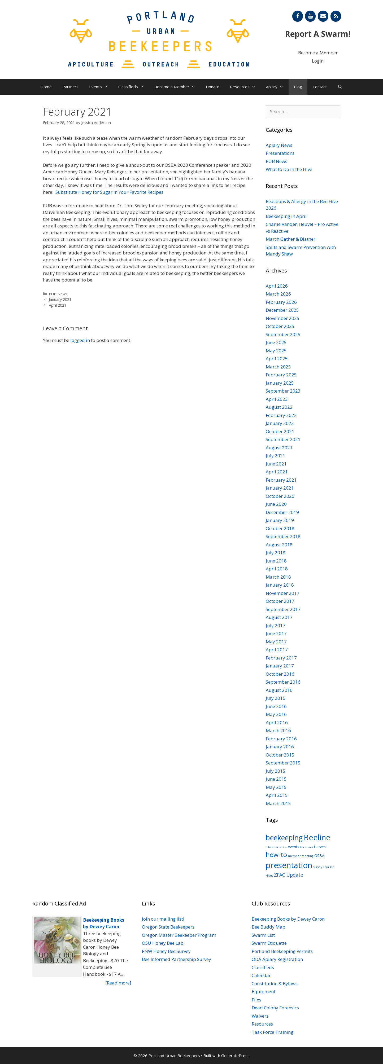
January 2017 (280, 666)
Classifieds (133, 87)
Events (101, 87)
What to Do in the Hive (289, 169)
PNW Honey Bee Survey (166, 951)
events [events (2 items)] (293, 846)
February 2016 (281, 739)
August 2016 (279, 690)
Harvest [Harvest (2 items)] (320, 846)
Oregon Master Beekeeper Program (179, 935)
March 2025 (278, 367)
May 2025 (276, 351)
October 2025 (280, 326)
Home (46, 86)
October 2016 (280, 674)
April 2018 (277, 569)
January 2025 (280, 383)
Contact (320, 86)
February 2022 (281, 415)
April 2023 (277, 399)
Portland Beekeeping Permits (282, 951)
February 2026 (281, 302)
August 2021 (279, 448)
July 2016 (275, 698)
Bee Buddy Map (268, 927)
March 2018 (278, 577)
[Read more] (118, 983)
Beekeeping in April (286, 216)
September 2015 (283, 763)
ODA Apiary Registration (277, 959)
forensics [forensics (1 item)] (306, 847)
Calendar (261, 975)
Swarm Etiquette (269, 943)
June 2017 (276, 633)
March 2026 (278, 294)
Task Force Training (272, 1032)
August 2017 (279, 617)
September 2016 (283, 682)
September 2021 (283, 439)
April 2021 (57, 305)
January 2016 (280, 747)
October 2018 (280, 528)
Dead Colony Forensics (275, 1008)
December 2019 (282, 512)
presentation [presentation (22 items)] (289, 865)
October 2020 (280, 496)
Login (318, 61)
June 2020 (276, 504)
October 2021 (280, 431)
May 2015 (276, 787)
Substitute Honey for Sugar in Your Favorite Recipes (109, 192)
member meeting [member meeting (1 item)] (300, 856)
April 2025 (277, 358)
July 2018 (275, 552)
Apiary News (279, 145)
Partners (70, 86)
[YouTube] (310, 16)
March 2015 (278, 803)
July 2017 (275, 625)
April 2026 (277, 286)
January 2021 (60, 299)
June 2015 (276, 779)
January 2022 (280, 423)
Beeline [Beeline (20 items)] (317, 837)
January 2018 (280, 585)
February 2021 (281, 480)
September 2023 (283, 391)
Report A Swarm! (318, 33)
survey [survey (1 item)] (317, 867)
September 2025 (283, 334)
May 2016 (276, 714)
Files (256, 1000)
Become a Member (318, 53)
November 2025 (282, 318)
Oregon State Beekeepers (168, 927)
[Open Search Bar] (340, 87)
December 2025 (282, 310)
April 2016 (277, 722)
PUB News (58, 293)
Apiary (277, 87)
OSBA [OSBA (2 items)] (319, 855)
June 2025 (276, 342)
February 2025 (281, 375)
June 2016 (276, 706)
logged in (80, 340)
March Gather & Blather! (291, 239)
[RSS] (335, 16)
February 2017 (281, 658)
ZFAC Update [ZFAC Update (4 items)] (288, 875)
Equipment (263, 991)
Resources (245, 87)
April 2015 (277, 795)
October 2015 (280, 755)
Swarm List (263, 935)
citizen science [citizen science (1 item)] (276, 847)
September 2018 (283, 536)
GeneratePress (235, 1055)
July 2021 (275, 455)
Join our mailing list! (163, 919)
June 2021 (276, 464)
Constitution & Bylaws (275, 984)
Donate (212, 86)
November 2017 (282, 593)
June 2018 (276, 561)
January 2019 (280, 520)
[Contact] (323, 16)
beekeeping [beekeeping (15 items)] (284, 837)
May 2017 (276, 642)
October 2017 (280, 601)
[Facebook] (297, 16)
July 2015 (275, 771)
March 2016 (278, 730)
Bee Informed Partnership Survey (176, 959)
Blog (298, 86)
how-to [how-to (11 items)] (276, 854)
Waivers (260, 1016)
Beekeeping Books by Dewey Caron (288, 919)
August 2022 (279, 407)
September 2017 (283, 609)
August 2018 (279, 545)
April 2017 (277, 650)
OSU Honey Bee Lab (163, 943)
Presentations (280, 153)
